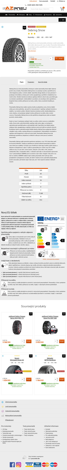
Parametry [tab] (30, 82)
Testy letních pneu (29, 425)
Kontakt (53, 1)
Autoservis (58, 15)
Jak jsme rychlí (50, 433)
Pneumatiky (8, 15)
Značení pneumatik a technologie (12, 431)
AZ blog (5, 425)
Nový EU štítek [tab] (43, 82)
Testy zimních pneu (29, 427)
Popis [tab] (21, 82)
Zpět (63, 20)
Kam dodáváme (50, 444)
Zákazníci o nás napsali (52, 442)
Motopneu (19, 15)
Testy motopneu (28, 431)
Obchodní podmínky (51, 427)
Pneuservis (48, 15)
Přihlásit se (60, 1)
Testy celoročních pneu (30, 429)
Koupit (58, 58)
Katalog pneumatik (8, 427)
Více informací (32, 51)
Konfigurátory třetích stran (10, 436)
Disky (28, 15)
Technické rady (7, 429)
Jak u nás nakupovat (52, 438)
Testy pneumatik (43, 1)
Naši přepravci (50, 436)
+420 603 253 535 (35, 5)
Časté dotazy (49, 429)
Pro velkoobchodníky (52, 431)
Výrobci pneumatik (8, 433)
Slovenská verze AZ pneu (53, 440)
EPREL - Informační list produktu (51, 259)
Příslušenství (38, 14)
